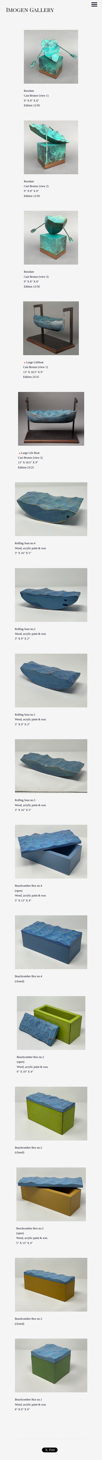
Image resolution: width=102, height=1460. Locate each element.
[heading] (30, 11)
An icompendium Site (72, 1438)
